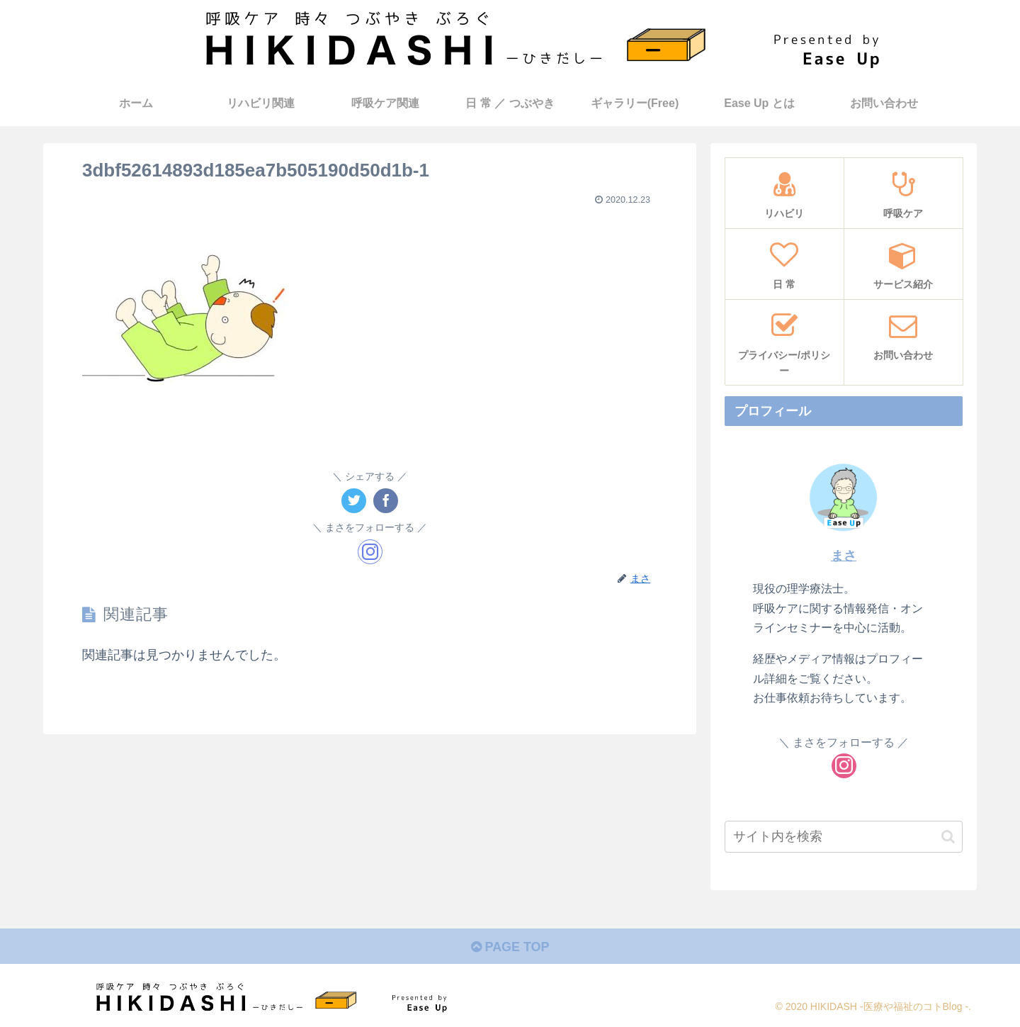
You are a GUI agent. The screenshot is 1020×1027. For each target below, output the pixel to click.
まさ (843, 556)
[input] (844, 837)
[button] (948, 837)
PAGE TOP (509, 947)
